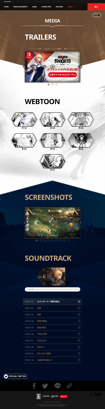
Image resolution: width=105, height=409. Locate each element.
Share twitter (45, 386)
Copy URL (70, 386)
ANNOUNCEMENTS (19, 7)
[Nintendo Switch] (64, 396)
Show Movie (52, 66)
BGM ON (96, 15)
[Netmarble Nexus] (54, 396)
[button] (48, 84)
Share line (57, 386)
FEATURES (59, 7)
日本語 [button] (92, 394)
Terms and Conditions (49, 402)
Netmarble (7, 1)
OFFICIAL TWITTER (15, 376)
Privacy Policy (58, 402)
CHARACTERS (46, 7)
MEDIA (70, 7)
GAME (34, 7)
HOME (6, 7)
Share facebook (34, 386)
